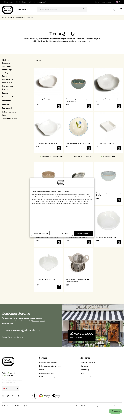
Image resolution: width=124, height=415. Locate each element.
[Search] (84, 9)
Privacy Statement (71, 406)
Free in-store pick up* (40, 2)
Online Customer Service (12, 337)
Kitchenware (6, 66)
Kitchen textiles (8, 79)
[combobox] (62, 9)
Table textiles (7, 83)
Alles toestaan (84, 233)
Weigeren (66, 233)
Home (4, 17)
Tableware (6, 63)
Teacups (5, 89)
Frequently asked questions (48, 362)
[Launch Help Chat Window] (115, 411)
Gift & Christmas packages (47, 377)
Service (43, 358)
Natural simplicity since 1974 (83, 156)
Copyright (96, 406)
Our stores (84, 366)
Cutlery (5, 115)
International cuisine (9, 118)
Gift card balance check (46, 373)
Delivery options (8, 2)
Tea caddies (6, 101)
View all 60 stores (76, 337)
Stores (97, 2)
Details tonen (41, 233)
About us (85, 358)
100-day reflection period (23, 2)
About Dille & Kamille (88, 362)
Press (82, 373)
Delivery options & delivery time (50, 366)
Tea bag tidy (7, 108)
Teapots (5, 93)
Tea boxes (6, 104)
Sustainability (85, 369)
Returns (41, 369)
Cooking (5, 73)
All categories (22, 10)
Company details (86, 377)
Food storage (7, 70)
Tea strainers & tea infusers (12, 97)
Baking (4, 76)
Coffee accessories (9, 112)
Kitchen (10, 17)
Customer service (106, 2)
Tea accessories (19, 17)
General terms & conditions (113, 406)
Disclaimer (84, 406)
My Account (114, 9)
